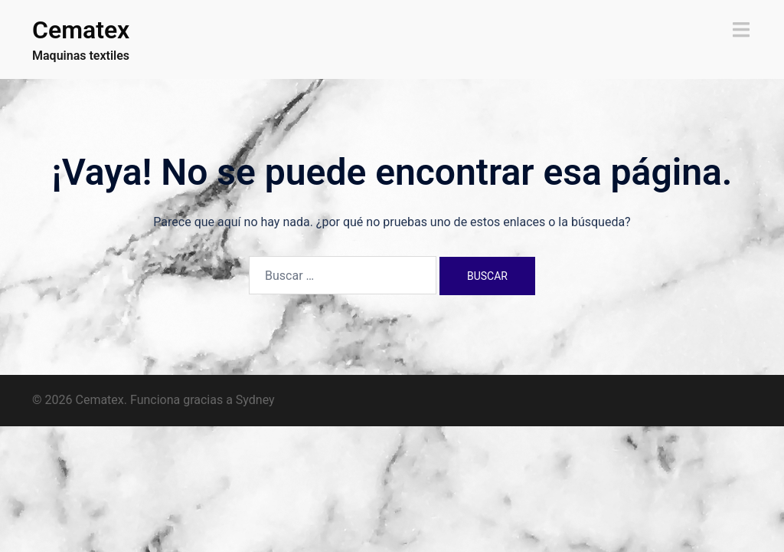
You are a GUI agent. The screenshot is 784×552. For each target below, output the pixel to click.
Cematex (80, 29)
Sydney (255, 400)
